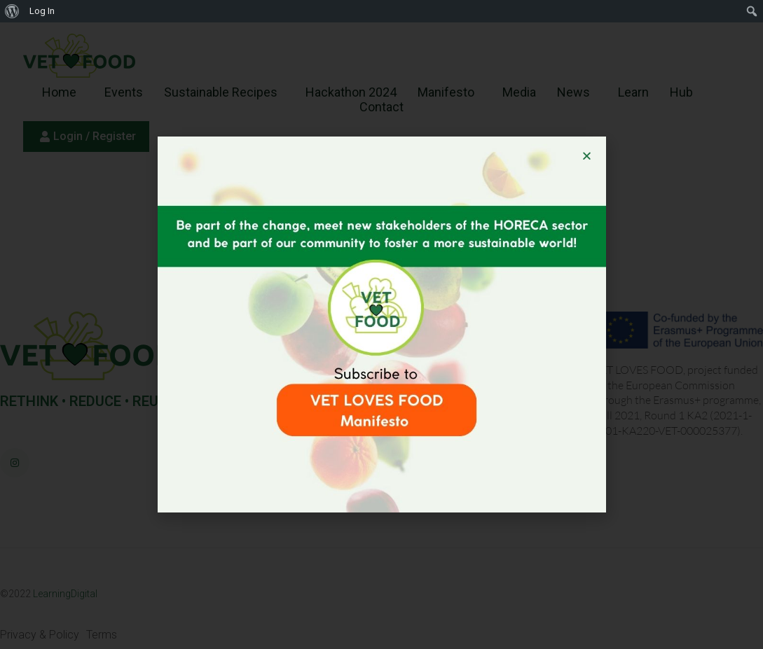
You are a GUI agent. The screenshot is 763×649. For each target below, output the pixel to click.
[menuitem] (12, 11)
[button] (587, 156)
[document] (381, 324)
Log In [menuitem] (42, 11)
